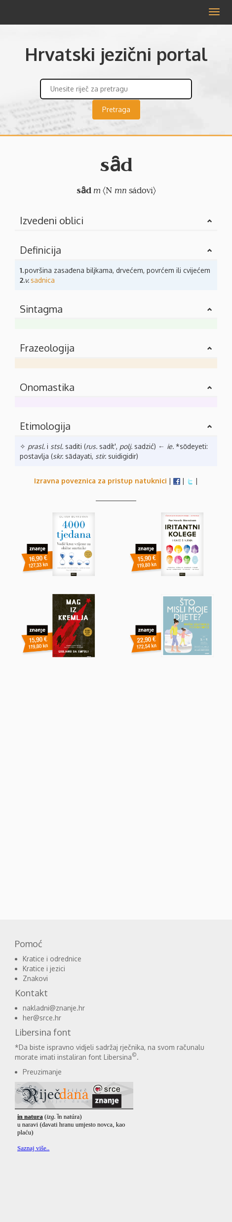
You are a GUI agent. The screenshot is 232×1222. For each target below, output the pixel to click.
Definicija (40, 249)
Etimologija (45, 425)
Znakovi (35, 978)
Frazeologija (47, 347)
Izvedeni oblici (51, 220)
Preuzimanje (42, 1072)
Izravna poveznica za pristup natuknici (100, 481)
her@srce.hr (42, 1017)
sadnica (43, 280)
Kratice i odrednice (52, 958)
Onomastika (47, 387)
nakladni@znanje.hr (54, 1008)
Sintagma (41, 308)
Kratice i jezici (44, 968)
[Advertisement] (116, 789)
